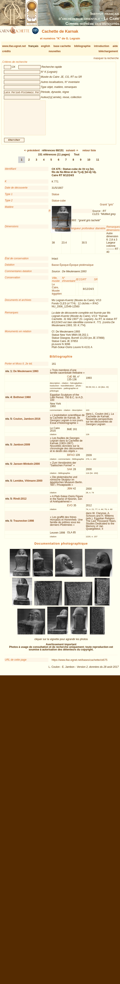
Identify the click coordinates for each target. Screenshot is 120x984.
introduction (101, 46)
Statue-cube (59, 204)
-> (72, 153)
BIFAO (71, 458)
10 (88, 163)
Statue (55, 197)
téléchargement (108, 51)
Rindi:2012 (20, 502)
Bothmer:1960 (22, 400)
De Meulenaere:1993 (25, 374)
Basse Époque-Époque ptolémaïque (73, 268)
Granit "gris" (107, 208)
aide (115, 46)
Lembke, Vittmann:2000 (28, 484)
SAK (69, 472)
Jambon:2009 (21, 448)
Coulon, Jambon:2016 (27, 422)
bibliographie (82, 46)
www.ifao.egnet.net (14, 46)
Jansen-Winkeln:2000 (26, 467)
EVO (69, 508)
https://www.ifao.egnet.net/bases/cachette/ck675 (79, 663)
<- (32, 153)
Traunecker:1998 (23, 524)
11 (97, 163)
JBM (69, 492)
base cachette (62, 46)
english (45, 46)
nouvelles (55, 51)
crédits (6, 51)
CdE (69, 380)
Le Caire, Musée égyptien (57, 292)
